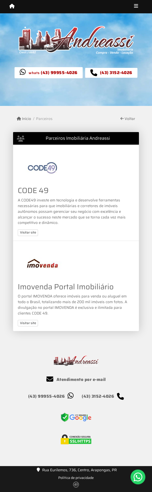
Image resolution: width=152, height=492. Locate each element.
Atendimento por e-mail (76, 379)
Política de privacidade (76, 477)
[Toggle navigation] (136, 6)
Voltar (127, 119)
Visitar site (28, 232)
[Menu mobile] (12, 6)
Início (24, 119)
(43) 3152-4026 (116, 72)
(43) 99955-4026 (59, 72)
